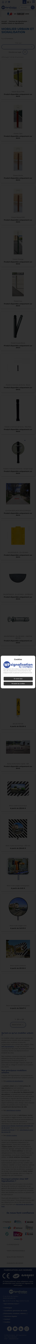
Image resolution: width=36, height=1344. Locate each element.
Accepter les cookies (18, 683)
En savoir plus (18, 679)
